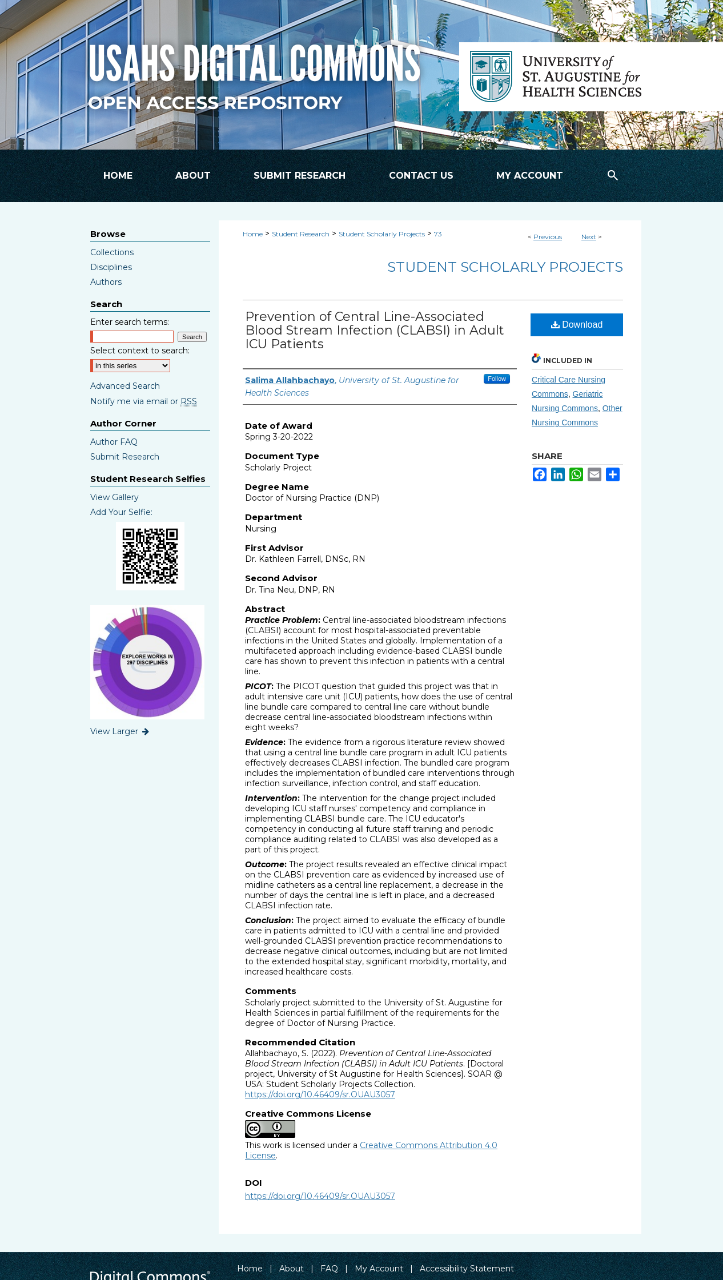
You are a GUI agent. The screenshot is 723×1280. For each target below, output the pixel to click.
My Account (379, 1268)
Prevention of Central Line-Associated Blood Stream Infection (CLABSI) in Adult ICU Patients (374, 330)
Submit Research (124, 457)
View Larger (120, 731)
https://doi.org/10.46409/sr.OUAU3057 (320, 1094)
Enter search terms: (129, 322)
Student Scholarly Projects (382, 234)
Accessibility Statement (467, 1268)
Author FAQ (114, 442)
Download (577, 324)
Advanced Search (125, 386)
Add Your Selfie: (121, 512)
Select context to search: (140, 350)
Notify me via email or (143, 401)
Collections (112, 252)
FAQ (329, 1268)
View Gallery (114, 497)
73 (438, 234)
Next (588, 236)
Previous (547, 236)
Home (253, 234)
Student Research (301, 234)
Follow (497, 378)
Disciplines (111, 267)
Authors (106, 282)
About (291, 1268)
